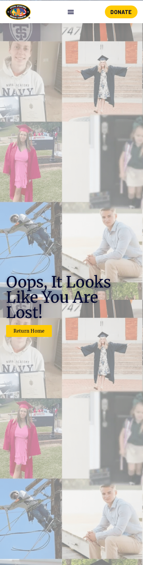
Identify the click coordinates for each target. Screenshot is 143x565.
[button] (71, 12)
